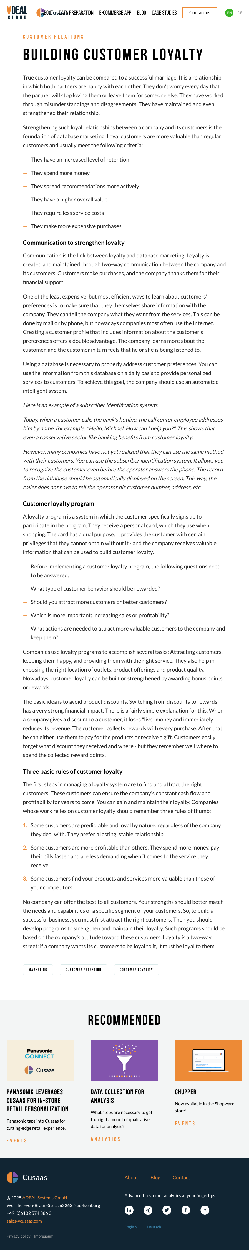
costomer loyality (136, 970)
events (17, 1141)
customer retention (83, 970)
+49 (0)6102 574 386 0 (29, 1213)
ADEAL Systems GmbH (44, 1197)
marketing (38, 970)
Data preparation (76, 13)
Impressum (43, 1236)
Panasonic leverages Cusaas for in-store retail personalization (38, 1101)
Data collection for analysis (117, 1096)
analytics (106, 1139)
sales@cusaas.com (24, 1221)
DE (240, 13)
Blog (141, 13)
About (47, 13)
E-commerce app (115, 13)
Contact (181, 1177)
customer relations (54, 37)
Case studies (164, 13)
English (131, 1227)
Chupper (186, 1092)
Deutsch (154, 1227)
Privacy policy (19, 1236)
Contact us (199, 12)
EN (229, 13)
